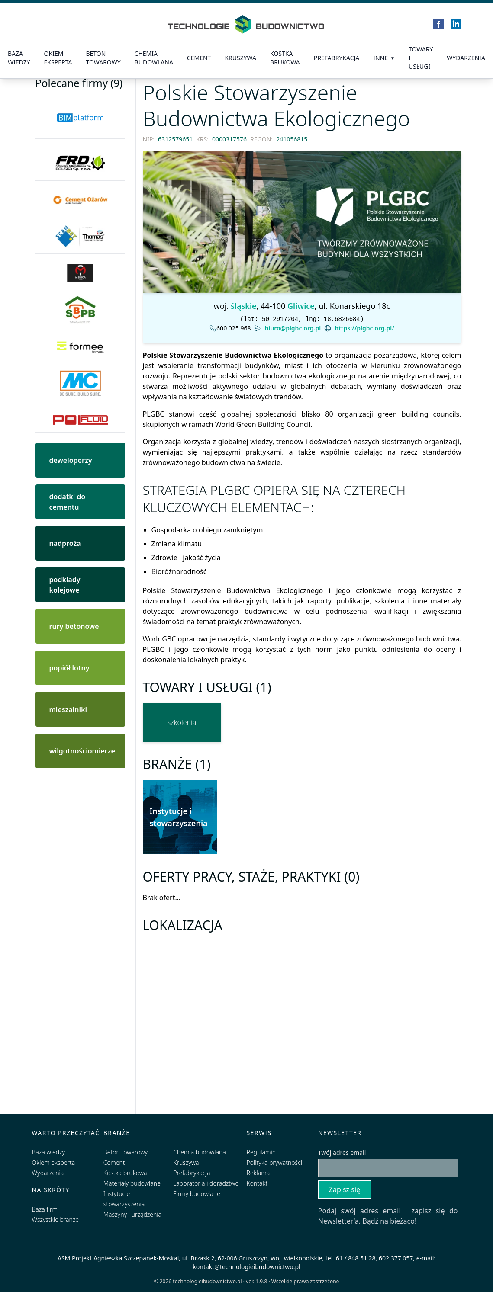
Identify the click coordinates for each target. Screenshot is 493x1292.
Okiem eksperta (58, 57)
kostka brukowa (285, 57)
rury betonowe (74, 626)
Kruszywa (240, 58)
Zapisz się (344, 1189)
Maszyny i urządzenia (132, 1214)
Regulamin (261, 1152)
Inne (380, 58)
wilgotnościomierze (82, 751)
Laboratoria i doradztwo (205, 1183)
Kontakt (257, 1183)
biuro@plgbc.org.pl (292, 328)
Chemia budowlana (154, 57)
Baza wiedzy (19, 57)
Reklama (258, 1173)
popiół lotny (69, 668)
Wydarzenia (466, 58)
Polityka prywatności (274, 1162)
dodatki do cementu (67, 502)
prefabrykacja (337, 58)
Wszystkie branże (55, 1219)
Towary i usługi (421, 58)
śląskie (244, 306)
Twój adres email (342, 1152)
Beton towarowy (103, 57)
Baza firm (45, 1209)
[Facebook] (438, 24)
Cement (199, 58)
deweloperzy (70, 460)
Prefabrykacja (191, 1173)
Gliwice (301, 306)
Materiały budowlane (132, 1183)
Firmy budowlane (196, 1193)
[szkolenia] (182, 722)
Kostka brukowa (125, 1173)
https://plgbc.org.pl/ (364, 328)
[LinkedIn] (456, 24)
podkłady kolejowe (65, 585)
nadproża (65, 543)
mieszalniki (68, 709)
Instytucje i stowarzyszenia (179, 817)
